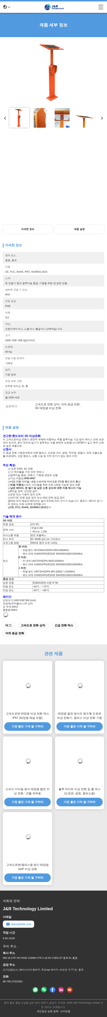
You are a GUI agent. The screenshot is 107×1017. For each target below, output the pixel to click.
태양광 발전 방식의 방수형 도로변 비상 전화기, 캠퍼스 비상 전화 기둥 (79, 715)
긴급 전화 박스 (64, 625)
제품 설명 (79, 229)
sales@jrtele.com (18, 924)
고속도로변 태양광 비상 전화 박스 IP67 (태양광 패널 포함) (27, 715)
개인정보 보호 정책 (47, 1011)
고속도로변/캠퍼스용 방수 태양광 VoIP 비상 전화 (27, 867)
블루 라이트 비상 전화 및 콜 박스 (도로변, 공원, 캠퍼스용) (80, 791)
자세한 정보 (27, 229)
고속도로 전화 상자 (33, 625)
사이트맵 (65, 1011)
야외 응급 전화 (14, 633)
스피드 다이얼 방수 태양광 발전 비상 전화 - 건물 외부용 (27, 791)
